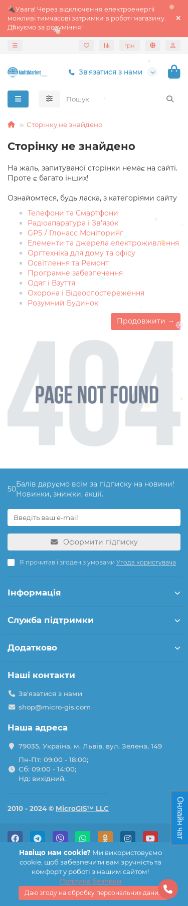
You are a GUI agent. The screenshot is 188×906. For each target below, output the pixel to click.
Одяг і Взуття (51, 283)
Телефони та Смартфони (73, 213)
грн (129, 45)
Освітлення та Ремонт (68, 263)
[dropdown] (15, 45)
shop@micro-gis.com (55, 707)
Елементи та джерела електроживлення (103, 243)
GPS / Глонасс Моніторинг (75, 233)
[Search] (120, 99)
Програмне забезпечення (75, 273)
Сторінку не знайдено (64, 124)
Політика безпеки (90, 881)
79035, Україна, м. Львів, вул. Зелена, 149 (90, 746)
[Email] (94, 517)
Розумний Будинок (63, 303)
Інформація (94, 593)
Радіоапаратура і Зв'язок (73, 223)
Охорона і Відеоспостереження (86, 293)
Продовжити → (145, 321)
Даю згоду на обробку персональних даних (93, 892)
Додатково (94, 647)
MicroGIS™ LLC (82, 808)
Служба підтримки (94, 620)
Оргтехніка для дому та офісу (81, 253)
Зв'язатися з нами (103, 72)
